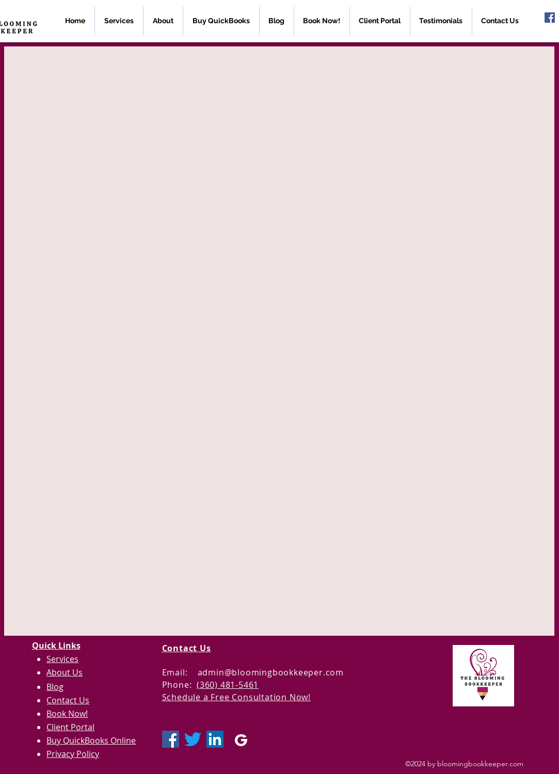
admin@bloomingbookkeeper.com (271, 672)
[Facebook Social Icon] (550, 17)
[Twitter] (192, 739)
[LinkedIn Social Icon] (214, 739)
